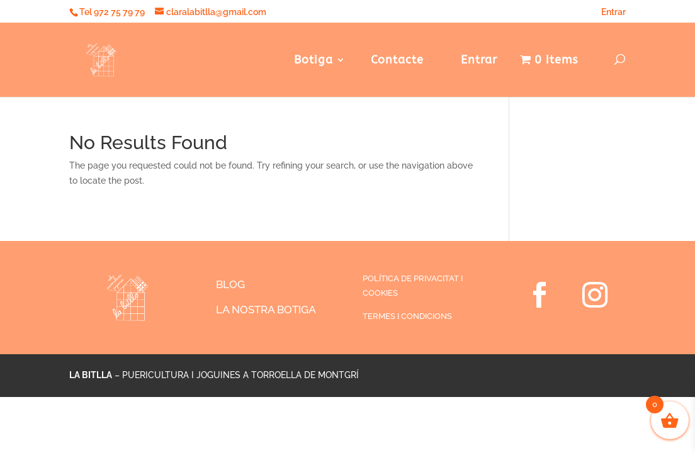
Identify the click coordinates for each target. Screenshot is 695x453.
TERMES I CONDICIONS (407, 316)
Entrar (609, 12)
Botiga (313, 61)
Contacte (397, 61)
